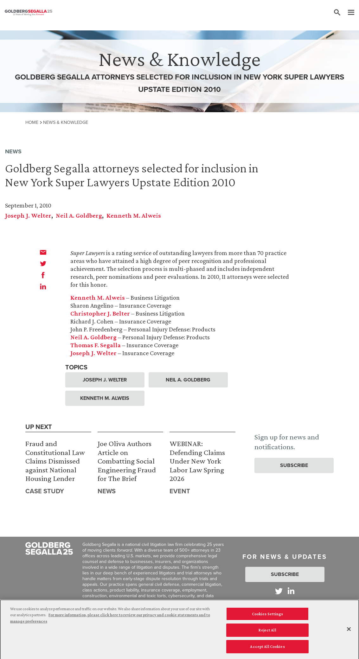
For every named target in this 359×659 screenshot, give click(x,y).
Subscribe (294, 465)
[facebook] (43, 275)
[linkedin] (43, 286)
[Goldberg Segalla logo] (28, 13)
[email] (43, 252)
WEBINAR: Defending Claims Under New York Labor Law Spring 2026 (197, 461)
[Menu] (348, 12)
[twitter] (43, 263)
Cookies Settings (267, 616)
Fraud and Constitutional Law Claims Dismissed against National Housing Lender (55, 461)
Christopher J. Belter (100, 313)
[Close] (349, 631)
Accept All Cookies (267, 649)
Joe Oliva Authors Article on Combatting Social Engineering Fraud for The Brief (127, 461)
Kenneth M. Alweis (133, 215)
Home (31, 122)
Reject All (267, 632)
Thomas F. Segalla (95, 345)
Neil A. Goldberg (79, 215)
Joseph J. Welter (28, 215)
